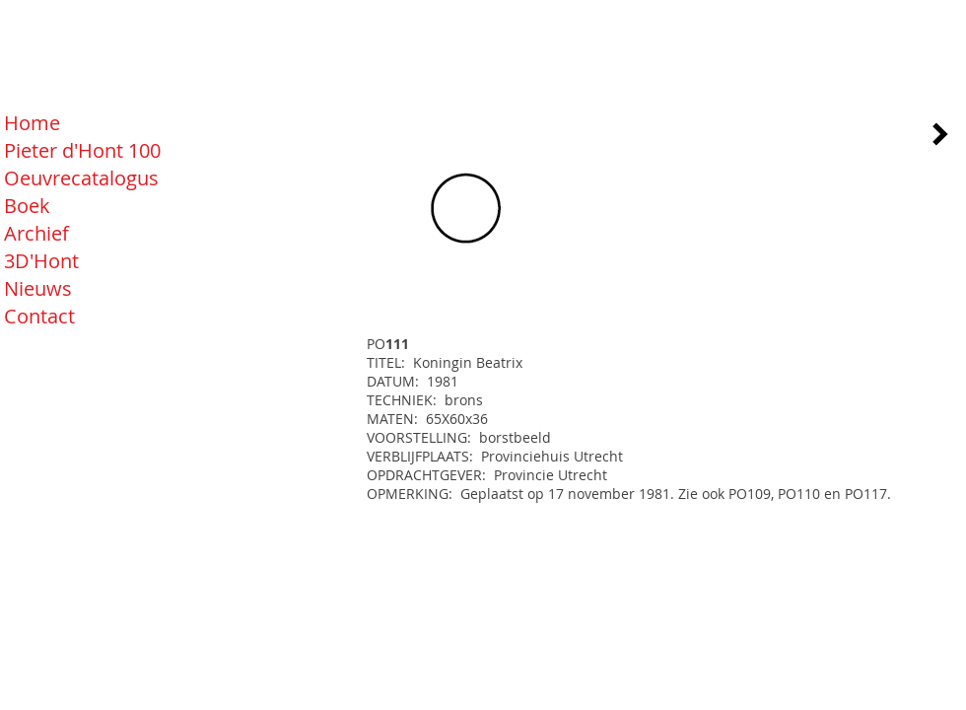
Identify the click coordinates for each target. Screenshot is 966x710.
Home (32, 122)
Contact (39, 316)
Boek (27, 205)
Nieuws (38, 288)
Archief (36, 233)
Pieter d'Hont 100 (82, 150)
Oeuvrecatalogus (81, 178)
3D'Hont (41, 261)
